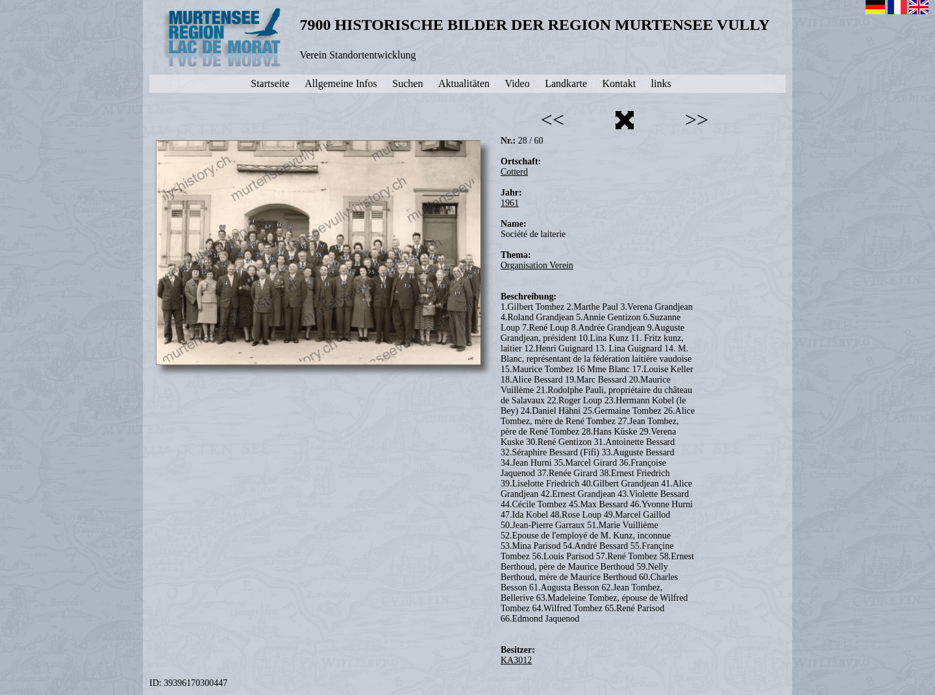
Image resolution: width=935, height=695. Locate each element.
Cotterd (514, 172)
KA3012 (516, 660)
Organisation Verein (537, 265)
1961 (510, 203)
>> (696, 119)
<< (552, 119)
